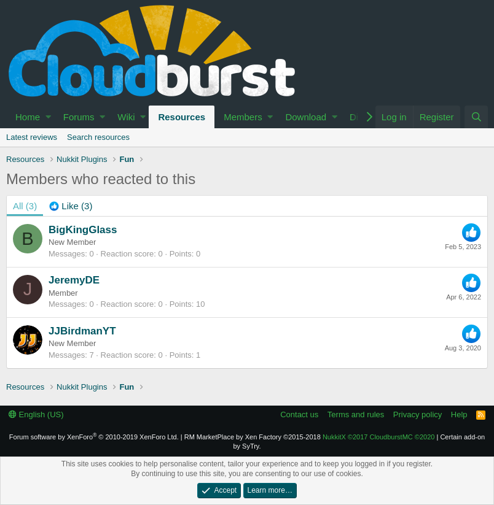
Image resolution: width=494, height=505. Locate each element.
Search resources (98, 137)
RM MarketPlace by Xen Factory (252, 437)
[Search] (476, 117)
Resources (181, 117)
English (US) (36, 414)
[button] (48, 117)
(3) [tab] (25, 206)
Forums (79, 117)
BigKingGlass (83, 230)
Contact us (299, 414)
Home (27, 117)
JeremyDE (74, 280)
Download (305, 117)
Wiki (126, 117)
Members (243, 117)
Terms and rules (355, 414)
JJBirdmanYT (82, 331)
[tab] (70, 206)
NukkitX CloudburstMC (379, 437)
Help (459, 414)
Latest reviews (31, 137)
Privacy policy (417, 414)
